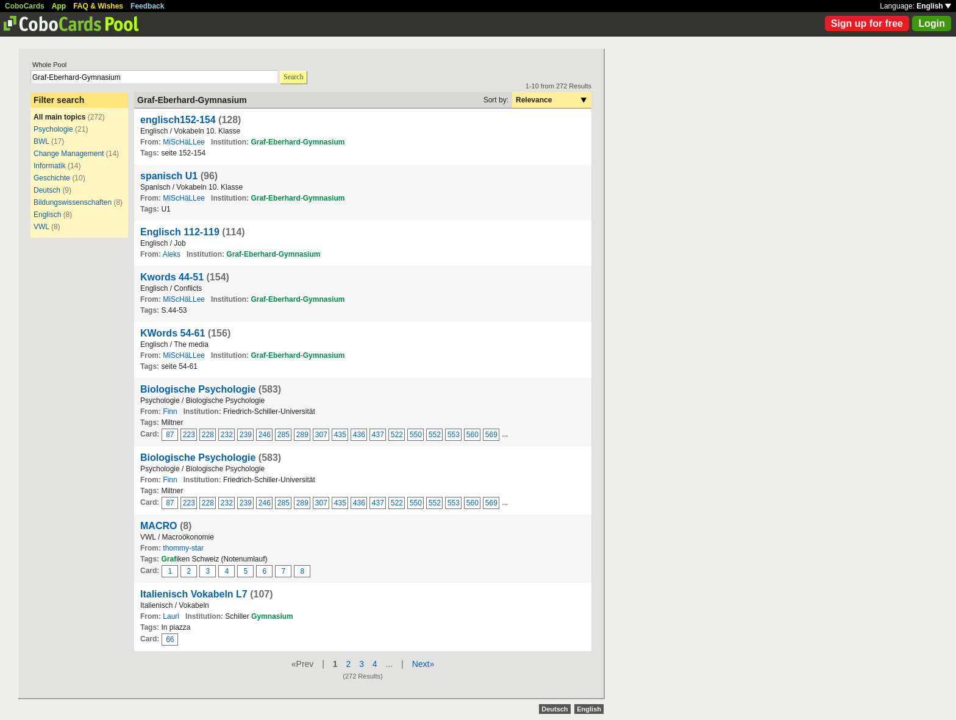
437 (378, 434)
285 (283, 434)
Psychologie (53, 129)
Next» (423, 664)
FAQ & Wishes (98, 6)
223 (189, 434)
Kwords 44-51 (172, 277)
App (59, 6)
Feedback (147, 6)
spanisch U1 (169, 176)
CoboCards (25, 6)
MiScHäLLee (184, 142)
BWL (42, 141)
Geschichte (52, 178)
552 (435, 434)
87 (170, 434)
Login (931, 23)
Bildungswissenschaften (73, 202)
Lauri (171, 616)
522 (397, 434)
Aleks (171, 254)
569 (491, 434)
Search (294, 77)
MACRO (158, 526)
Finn (170, 411)
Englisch (47, 214)
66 (170, 639)
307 (321, 434)
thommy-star (183, 548)
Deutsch (47, 190)
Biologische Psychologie (199, 389)
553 (454, 434)
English (933, 6)
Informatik (50, 166)
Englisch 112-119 (179, 232)
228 (208, 434)
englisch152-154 (178, 120)
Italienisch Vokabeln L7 (194, 594)
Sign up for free (867, 23)
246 (265, 434)
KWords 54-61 (172, 333)
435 (340, 434)
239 (246, 434)
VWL (41, 227)
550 (416, 434)
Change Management (69, 153)
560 (472, 434)
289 (302, 434)
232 (227, 434)
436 (359, 434)
